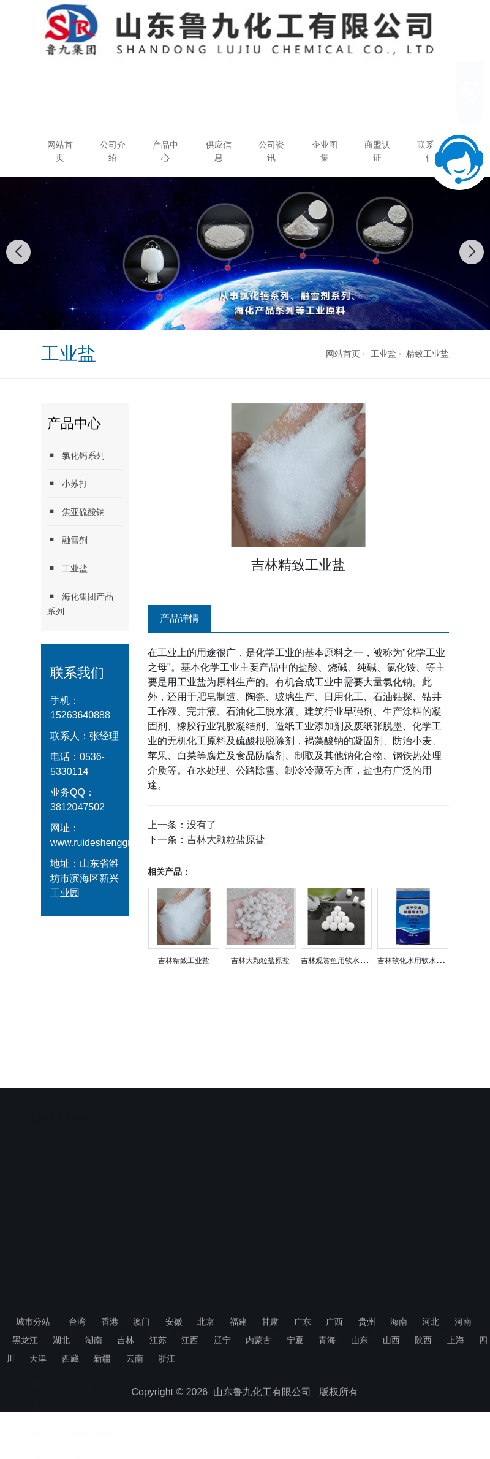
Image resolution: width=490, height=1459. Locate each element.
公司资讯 (271, 151)
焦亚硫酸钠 (76, 511)
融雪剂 (67, 540)
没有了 (201, 825)
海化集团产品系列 (80, 603)
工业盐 (383, 354)
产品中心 (165, 151)
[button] (238, 317)
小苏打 (67, 483)
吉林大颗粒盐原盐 (226, 839)
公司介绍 (113, 151)
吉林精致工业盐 (183, 960)
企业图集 (324, 151)
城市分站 (33, 1322)
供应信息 (219, 151)
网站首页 (60, 151)
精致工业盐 (427, 354)
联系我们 (432, 1258)
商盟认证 (377, 151)
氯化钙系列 (76, 455)
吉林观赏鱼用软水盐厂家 (341, 960)
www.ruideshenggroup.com (109, 842)
